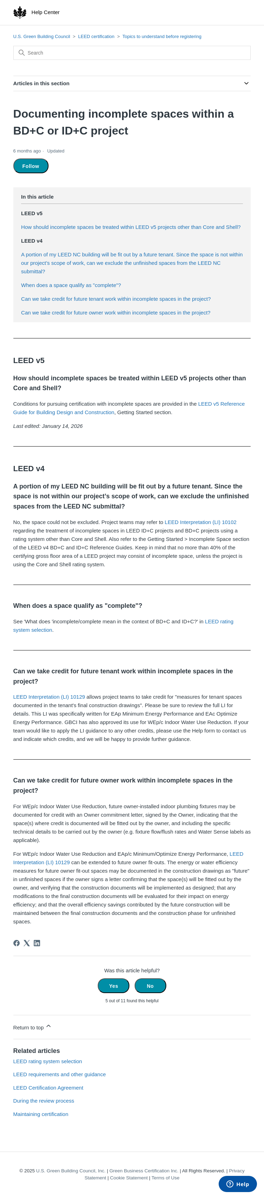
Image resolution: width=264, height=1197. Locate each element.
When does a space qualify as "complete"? (71, 285)
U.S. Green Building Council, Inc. (70, 1170)
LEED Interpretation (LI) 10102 (201, 522)
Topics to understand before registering (161, 36)
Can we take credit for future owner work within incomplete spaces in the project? (116, 313)
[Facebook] (16, 943)
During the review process (43, 1101)
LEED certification (96, 36)
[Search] (132, 53)
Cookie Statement (129, 1177)
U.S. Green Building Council (41, 36)
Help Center (46, 12)
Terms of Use (166, 1177)
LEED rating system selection (47, 1061)
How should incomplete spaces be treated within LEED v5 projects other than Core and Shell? (131, 227)
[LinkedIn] (37, 943)
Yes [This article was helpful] (113, 986)
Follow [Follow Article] (30, 166)
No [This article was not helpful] (150, 986)
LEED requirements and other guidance (59, 1074)
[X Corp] (27, 943)
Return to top (32, 1026)
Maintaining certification (41, 1114)
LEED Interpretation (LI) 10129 (49, 697)
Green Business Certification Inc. (144, 1170)
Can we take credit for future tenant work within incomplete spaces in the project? (116, 299)
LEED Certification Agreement (48, 1088)
